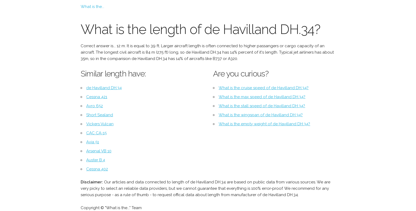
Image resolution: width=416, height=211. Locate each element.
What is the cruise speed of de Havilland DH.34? (264, 87)
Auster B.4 (95, 160)
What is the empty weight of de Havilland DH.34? (264, 124)
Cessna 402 (97, 169)
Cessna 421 (96, 96)
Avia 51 (92, 142)
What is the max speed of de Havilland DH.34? (262, 96)
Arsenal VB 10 (98, 151)
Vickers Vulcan (100, 124)
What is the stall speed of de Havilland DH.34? (262, 106)
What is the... (92, 6)
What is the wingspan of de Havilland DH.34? (261, 115)
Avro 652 (94, 106)
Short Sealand (99, 115)
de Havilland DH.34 (104, 87)
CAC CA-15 (96, 133)
